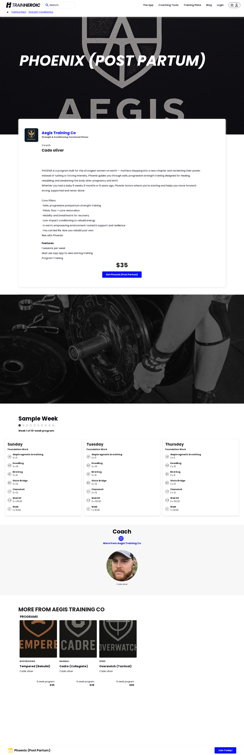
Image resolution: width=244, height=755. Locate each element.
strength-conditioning (40, 12)
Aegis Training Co (59, 132)
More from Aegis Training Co (122, 543)
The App (148, 5)
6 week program (45, 681)
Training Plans (192, 5)
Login (220, 5)
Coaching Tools (168, 5)
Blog (209, 5)
